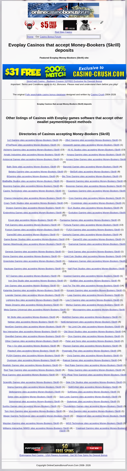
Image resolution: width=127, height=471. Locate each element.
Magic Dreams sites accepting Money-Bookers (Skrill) (32, 305)
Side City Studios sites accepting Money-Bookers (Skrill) (94, 382)
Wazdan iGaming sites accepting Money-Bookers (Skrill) (31, 423)
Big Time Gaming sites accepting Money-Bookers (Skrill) (90, 176)
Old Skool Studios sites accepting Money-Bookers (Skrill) (92, 331)
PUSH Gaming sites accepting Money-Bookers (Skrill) (33, 355)
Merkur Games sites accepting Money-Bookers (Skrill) (93, 305)
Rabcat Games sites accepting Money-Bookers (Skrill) (90, 360)
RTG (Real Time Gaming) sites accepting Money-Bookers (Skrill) (94, 374)
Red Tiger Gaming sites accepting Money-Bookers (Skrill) (32, 370)
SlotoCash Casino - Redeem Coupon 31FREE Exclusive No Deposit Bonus (64, 81)
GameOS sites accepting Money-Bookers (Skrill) (97, 239)
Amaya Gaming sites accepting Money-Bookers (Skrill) (94, 154)
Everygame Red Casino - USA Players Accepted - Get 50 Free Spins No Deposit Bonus (63, 455)
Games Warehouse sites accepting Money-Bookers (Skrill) (32, 244)
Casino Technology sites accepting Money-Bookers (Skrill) (32, 191)
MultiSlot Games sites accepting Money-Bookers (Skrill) (90, 317)
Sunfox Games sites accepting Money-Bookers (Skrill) (30, 406)
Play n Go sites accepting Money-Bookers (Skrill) (31, 346)
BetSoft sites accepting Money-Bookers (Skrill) (93, 171)
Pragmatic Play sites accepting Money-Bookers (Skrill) (89, 351)
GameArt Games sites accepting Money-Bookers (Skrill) (90, 234)
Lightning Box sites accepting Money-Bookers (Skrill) (32, 300)
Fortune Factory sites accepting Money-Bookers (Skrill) (91, 225)
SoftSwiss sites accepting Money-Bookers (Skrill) (91, 392)
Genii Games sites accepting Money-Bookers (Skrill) (94, 251)
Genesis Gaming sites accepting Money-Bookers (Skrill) (33, 251)
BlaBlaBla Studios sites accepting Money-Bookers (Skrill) (30, 181)
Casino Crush (98, 94)
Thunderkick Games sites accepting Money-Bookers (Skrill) (93, 406)
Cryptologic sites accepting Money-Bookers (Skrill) (96, 203)
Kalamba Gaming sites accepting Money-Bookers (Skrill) (31, 290)
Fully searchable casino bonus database (45, 94)
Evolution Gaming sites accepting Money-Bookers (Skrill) (97, 212)
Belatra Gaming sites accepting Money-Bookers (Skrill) (35, 171)
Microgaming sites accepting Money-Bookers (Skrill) (99, 309)
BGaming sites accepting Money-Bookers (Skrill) (31, 176)
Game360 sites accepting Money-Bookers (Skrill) (31, 234)
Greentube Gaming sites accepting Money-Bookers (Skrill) (32, 261)
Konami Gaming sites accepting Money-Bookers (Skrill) (94, 290)
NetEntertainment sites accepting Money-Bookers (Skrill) (89, 322)
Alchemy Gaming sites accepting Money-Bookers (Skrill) (31, 149)
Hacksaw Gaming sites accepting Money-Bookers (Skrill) (32, 268)
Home (31, 36)
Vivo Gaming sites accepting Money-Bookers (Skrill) (95, 411)
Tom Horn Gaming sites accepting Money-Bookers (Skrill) (33, 411)
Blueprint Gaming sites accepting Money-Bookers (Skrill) (94, 181)
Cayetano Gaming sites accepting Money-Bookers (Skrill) (96, 191)
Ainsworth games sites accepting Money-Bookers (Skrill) (91, 145)
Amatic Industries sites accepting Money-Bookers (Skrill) (32, 154)
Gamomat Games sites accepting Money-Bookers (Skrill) (97, 244)
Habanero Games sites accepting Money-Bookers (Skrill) (96, 261)
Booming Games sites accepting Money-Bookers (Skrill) (31, 186)
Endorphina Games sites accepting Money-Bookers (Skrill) (32, 212)
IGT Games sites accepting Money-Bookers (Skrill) (31, 276)
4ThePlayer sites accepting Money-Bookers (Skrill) (31, 145)
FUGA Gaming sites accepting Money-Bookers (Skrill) (93, 229)
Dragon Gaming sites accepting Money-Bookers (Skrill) (33, 208)
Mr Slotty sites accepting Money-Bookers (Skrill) (31, 317)
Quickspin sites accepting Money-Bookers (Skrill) (31, 360)
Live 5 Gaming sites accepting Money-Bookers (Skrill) (92, 300)
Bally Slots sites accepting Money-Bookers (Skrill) (31, 166)
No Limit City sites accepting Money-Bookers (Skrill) (94, 326)
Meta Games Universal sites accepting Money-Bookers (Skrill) (35, 309)
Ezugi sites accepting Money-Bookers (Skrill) (30, 220)
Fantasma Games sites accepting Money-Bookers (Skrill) (88, 220)
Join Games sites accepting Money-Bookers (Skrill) (30, 285)
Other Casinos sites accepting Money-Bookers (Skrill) (32, 341)
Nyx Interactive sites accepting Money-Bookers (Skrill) (30, 331)
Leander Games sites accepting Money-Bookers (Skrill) (33, 295)
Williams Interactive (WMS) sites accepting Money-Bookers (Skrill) (36, 428)
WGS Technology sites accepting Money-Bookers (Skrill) (94, 423)
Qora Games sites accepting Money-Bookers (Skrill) (93, 355)
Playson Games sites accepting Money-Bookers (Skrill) (90, 346)
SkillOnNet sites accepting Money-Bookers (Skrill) (93, 387)
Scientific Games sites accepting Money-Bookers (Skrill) (31, 382)
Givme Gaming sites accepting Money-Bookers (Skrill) (30, 256)
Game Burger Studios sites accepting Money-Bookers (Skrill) (34, 239)
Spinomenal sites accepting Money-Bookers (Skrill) (34, 401)
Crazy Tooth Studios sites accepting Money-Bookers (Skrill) (33, 203)
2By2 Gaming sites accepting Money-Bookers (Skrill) (91, 140)
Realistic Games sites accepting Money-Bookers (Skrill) (30, 365)
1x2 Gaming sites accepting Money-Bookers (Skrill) (32, 140)
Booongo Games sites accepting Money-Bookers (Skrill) (94, 186)
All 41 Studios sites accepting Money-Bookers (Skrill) (94, 149)
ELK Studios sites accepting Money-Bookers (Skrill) (93, 208)
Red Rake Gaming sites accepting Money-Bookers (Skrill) (94, 365)
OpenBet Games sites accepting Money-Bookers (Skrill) (33, 336)
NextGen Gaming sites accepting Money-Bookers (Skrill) (33, 326)
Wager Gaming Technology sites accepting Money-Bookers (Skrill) (36, 416)
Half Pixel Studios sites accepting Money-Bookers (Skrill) (96, 268)
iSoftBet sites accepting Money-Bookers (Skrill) (93, 280)
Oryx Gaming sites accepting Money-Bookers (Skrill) (94, 336)
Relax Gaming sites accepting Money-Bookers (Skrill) (95, 370)
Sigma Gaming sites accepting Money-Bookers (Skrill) (34, 387)
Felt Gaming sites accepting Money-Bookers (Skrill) (31, 225)
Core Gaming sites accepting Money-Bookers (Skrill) (95, 198)
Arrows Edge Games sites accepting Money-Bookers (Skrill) (96, 159)
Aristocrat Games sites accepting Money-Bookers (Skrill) (31, 159)
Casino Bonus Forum (50, 36)
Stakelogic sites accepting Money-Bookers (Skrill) (91, 401)
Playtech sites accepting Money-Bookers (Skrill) (31, 351)
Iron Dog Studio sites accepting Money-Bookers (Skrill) (35, 280)
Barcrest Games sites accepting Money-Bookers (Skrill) (91, 166)
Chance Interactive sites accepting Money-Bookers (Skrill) (33, 198)
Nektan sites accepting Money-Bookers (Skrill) (31, 322)
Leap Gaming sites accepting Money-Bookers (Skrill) (93, 295)
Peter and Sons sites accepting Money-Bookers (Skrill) (93, 341)
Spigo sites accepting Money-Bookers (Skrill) (30, 396)
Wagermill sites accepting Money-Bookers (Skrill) (100, 416)
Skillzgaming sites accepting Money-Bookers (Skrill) (35, 392)
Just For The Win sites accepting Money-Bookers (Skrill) (91, 285)
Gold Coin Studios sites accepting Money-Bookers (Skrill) (92, 256)
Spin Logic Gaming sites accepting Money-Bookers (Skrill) (88, 396)
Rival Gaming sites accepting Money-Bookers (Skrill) (28, 374)
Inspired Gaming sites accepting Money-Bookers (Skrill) (91, 276)
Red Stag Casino (63, 32)
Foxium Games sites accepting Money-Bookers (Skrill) (32, 229)
